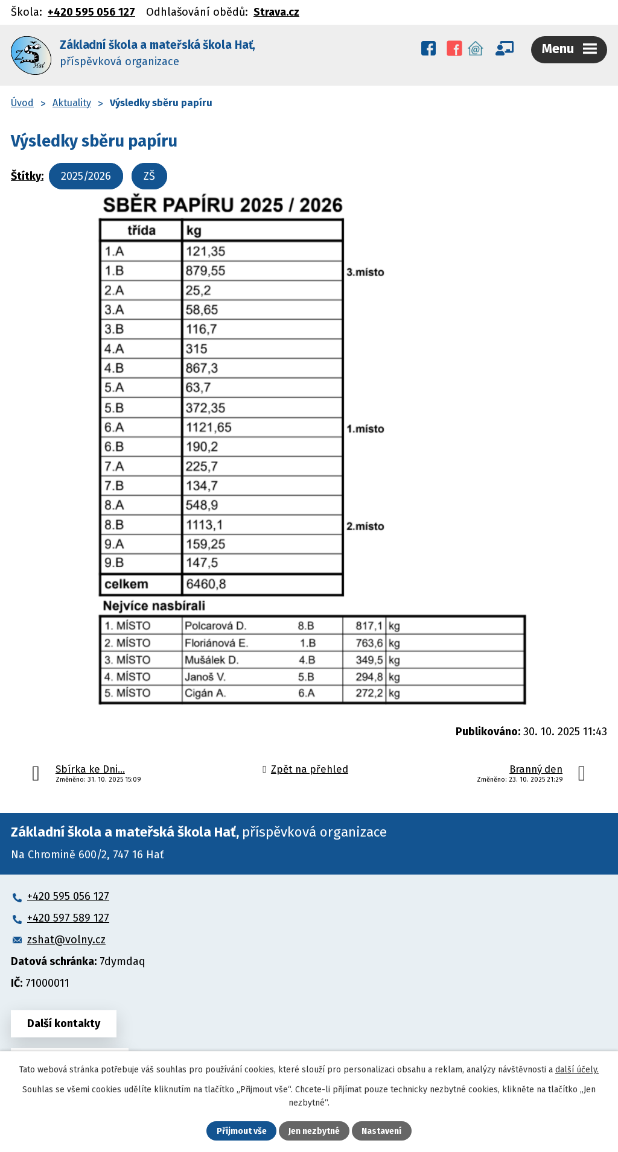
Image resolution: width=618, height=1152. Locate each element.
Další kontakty (63, 1023)
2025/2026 (86, 176)
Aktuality (72, 103)
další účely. (577, 1070)
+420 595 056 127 (91, 12)
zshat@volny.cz (66, 939)
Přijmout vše (242, 1131)
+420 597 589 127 (68, 918)
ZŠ (149, 176)
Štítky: (27, 176)
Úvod (22, 103)
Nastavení (381, 1131)
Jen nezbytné (314, 1131)
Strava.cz (276, 12)
